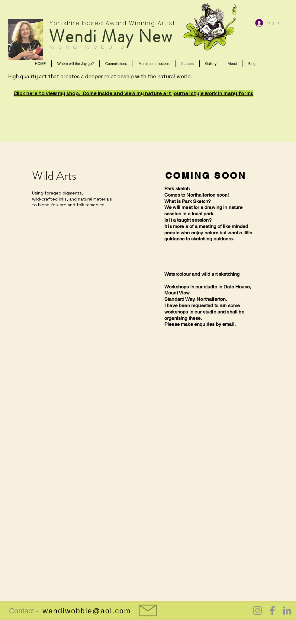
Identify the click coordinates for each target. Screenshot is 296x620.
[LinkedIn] (287, 610)
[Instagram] (257, 610)
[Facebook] (272, 610)
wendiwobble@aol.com (87, 611)
